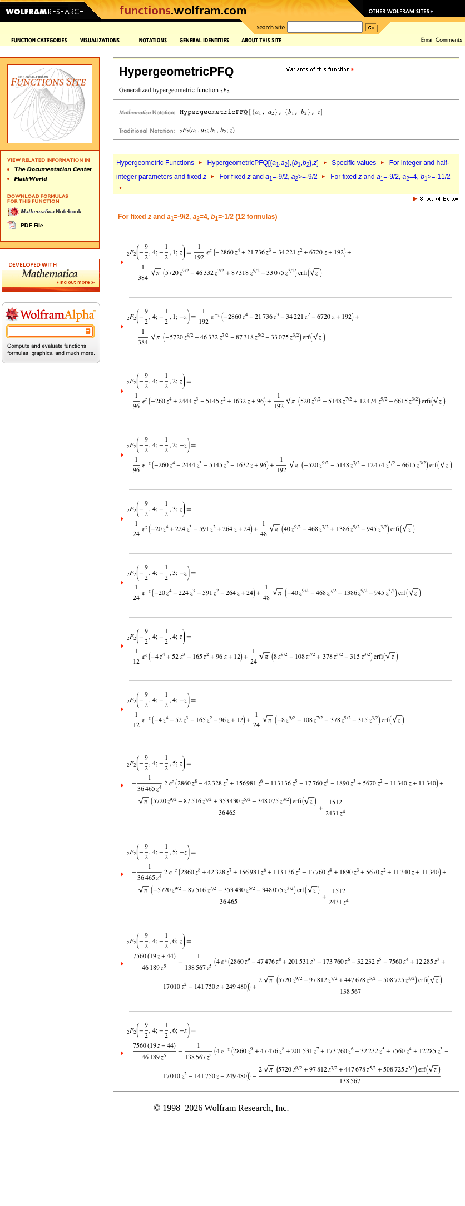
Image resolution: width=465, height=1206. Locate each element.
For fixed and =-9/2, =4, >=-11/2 (390, 177)
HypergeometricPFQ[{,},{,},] (262, 163)
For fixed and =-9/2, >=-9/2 (269, 177)
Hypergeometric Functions (155, 163)
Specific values (354, 163)
